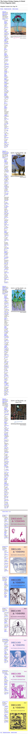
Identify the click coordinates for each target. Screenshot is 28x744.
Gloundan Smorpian (5, 71)
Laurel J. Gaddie (5, 596)
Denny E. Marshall (6, 207)
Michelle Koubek (5, 86)
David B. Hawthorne (6, 684)
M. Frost (5, 419)
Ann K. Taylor (6, 519)
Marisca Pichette (5, 422)
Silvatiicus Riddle (5, 479)
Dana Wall (5, 228)
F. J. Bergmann (6, 57)
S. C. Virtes (6, 164)
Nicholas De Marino (6, 434)
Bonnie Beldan (6, 525)
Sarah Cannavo (6, 182)
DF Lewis (5, 710)
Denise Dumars (6, 303)
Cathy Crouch (4, 580)
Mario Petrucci (5, 535)
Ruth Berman (6, 459)
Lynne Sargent (6, 497)
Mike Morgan (6, 269)
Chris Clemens (5, 134)
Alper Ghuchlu (6, 313)
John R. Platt (6, 414)
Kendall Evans (6, 307)
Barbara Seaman (5, 677)
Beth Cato (6, 39)
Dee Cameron (6, 674)
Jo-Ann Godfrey (6, 527)
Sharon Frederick (5, 688)
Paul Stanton (4, 549)
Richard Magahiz (5, 79)
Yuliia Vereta (6, 27)
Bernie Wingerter (5, 715)
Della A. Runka (5, 532)
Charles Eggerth (5, 631)
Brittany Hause (6, 272)
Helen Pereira (6, 554)
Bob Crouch (4, 704)
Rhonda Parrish (5, 40)
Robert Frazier (6, 123)
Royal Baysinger (5, 49)
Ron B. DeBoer (6, 567)
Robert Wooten (6, 203)
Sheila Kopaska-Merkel (5, 75)
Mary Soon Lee (6, 91)
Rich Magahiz (6, 448)
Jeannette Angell (5, 653)
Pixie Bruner (6, 263)
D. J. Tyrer (5, 456)
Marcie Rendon (6, 681)
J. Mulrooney (6, 706)
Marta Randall (6, 43)
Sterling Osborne (5, 31)
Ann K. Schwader (5, 142)
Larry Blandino (5, 589)
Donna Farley (6, 570)
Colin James (6, 200)
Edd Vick (5, 186)
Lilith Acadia (6, 169)
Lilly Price (5, 282)
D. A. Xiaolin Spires (6, 64)
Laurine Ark (6, 616)
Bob (5, 579)
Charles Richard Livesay (5, 327)
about (10, 511)
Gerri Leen (6, 357)
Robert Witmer (6, 425)
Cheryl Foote (6, 552)
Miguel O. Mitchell (5, 252)
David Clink (6, 452)
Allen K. (5, 88)
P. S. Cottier (6, 37)
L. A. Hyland (6, 494)
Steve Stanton (6, 537)
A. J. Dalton (6, 266)
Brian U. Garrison (6, 194)
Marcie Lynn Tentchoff (6, 385)
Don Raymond (6, 34)
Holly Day (5, 440)
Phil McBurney (6, 627)
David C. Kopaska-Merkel (5, 22)
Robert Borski (6, 137)
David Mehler (6, 690)
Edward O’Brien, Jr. (6, 622)
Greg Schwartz (6, 191)
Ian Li (5, 343)
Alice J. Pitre (6, 521)
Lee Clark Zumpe (5, 222)
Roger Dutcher (6, 213)
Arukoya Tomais (5, 318)
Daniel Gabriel (6, 693)
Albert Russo (6, 558)
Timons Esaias (6, 128)
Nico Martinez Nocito (6, 465)
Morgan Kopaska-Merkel (5, 94)
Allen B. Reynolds (5, 584)
